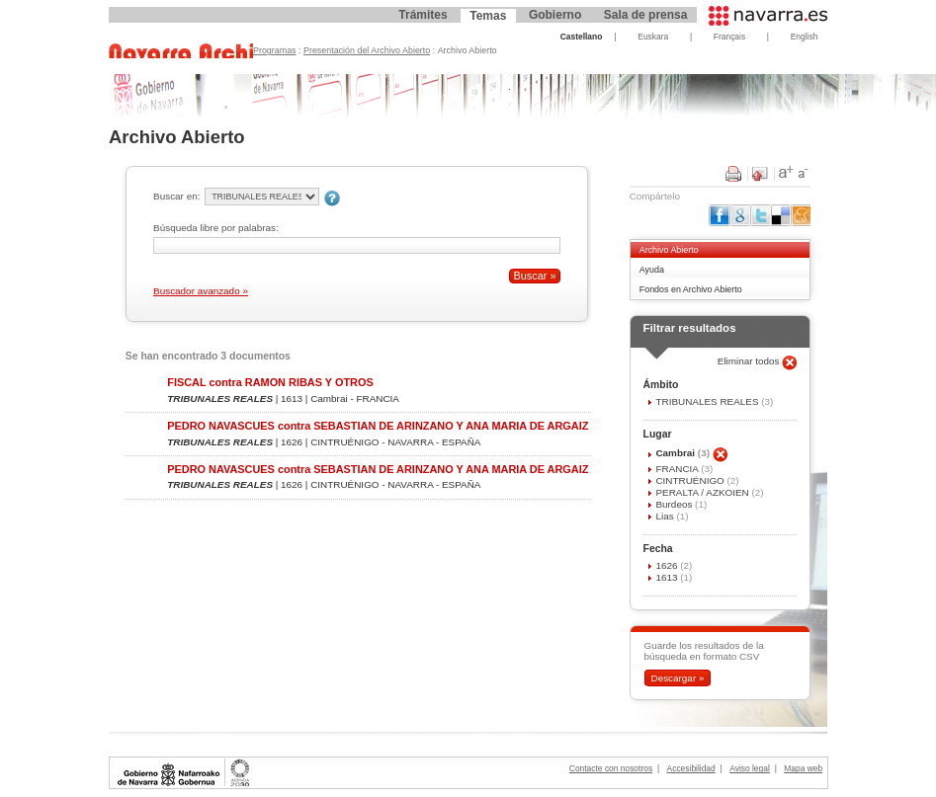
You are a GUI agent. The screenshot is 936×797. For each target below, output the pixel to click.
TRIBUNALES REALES (708, 401)
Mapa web (803, 768)
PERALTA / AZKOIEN (703, 492)
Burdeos (675, 504)
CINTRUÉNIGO (690, 480)
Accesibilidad (691, 768)
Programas (275, 50)
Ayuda (651, 270)
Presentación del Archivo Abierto (366, 50)
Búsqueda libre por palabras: (216, 227)
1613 (667, 577)
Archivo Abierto (669, 250)
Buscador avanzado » (200, 290)
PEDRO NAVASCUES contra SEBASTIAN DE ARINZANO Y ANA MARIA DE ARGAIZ (377, 426)
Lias (665, 516)
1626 (667, 565)
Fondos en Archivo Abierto (690, 289)
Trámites (422, 15)
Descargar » (677, 678)
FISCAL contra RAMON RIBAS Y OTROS (270, 382)
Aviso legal (749, 768)
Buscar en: (176, 196)
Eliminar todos (750, 361)
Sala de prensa (646, 15)
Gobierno (555, 15)
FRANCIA (678, 468)
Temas (487, 16)
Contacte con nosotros (610, 768)
